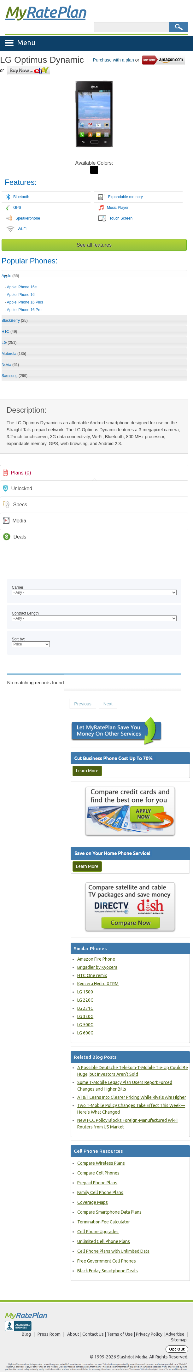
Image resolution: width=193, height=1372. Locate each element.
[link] (94, 473)
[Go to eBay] (28, 70)
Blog (26, 1334)
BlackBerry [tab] (15, 320)
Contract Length (25, 613)
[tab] (94, 296)
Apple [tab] (10, 275)
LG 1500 (85, 991)
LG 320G (85, 1016)
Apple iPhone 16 (21, 294)
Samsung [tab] (14, 375)
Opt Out (177, 1349)
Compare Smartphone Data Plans (109, 1212)
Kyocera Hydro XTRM (98, 983)
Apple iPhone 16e (22, 287)
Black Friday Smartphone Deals (107, 1270)
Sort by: (18, 639)
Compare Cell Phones (98, 1172)
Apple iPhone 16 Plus (25, 302)
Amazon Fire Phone (96, 959)
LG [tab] (9, 342)
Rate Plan (45, 12)
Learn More (87, 770)
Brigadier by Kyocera (97, 967)
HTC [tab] (9, 331)
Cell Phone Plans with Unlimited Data (113, 1251)
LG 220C (85, 1000)
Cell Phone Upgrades (98, 1231)
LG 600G (85, 1032)
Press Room (49, 1334)
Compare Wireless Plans (101, 1163)
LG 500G (85, 1024)
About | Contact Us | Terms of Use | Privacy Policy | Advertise (125, 1334)
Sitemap (179, 1339)
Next (108, 703)
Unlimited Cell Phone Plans (103, 1241)
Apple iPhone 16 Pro (24, 310)
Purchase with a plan (113, 59)
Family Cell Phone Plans (100, 1192)
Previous (82, 703)
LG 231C (85, 1008)
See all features (94, 245)
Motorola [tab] (14, 353)
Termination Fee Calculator (103, 1221)
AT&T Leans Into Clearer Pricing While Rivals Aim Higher (131, 1097)
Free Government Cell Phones (106, 1260)
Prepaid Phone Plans (97, 1182)
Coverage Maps (92, 1202)
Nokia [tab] (10, 364)
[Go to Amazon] (164, 60)
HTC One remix (92, 975)
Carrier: (18, 587)
